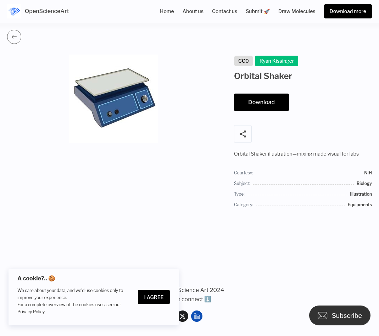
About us (193, 11)
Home (167, 11)
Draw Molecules (297, 11)
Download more (348, 11)
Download (261, 102)
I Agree (154, 297)
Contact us (224, 11)
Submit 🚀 (258, 11)
